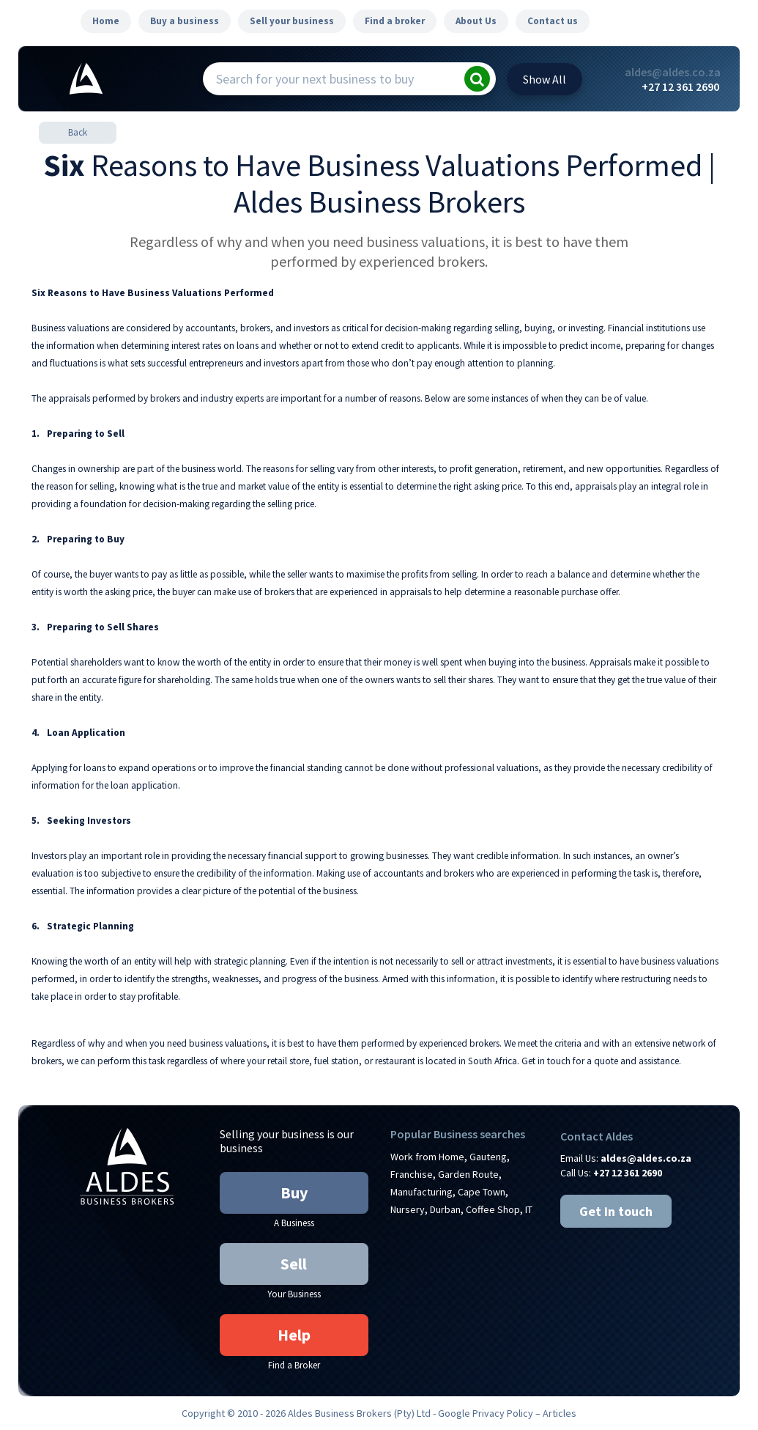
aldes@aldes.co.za (672, 72)
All (544, 79)
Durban (445, 1209)
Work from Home (427, 1156)
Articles (559, 1413)
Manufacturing (421, 1191)
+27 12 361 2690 (680, 86)
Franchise (411, 1174)
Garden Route (468, 1174)
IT (528, 1209)
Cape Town (481, 1191)
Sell (293, 1263)
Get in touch (616, 1211)
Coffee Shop (493, 1209)
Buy (294, 1192)
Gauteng (488, 1156)
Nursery (407, 1209)
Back (77, 132)
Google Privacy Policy (485, 1413)
